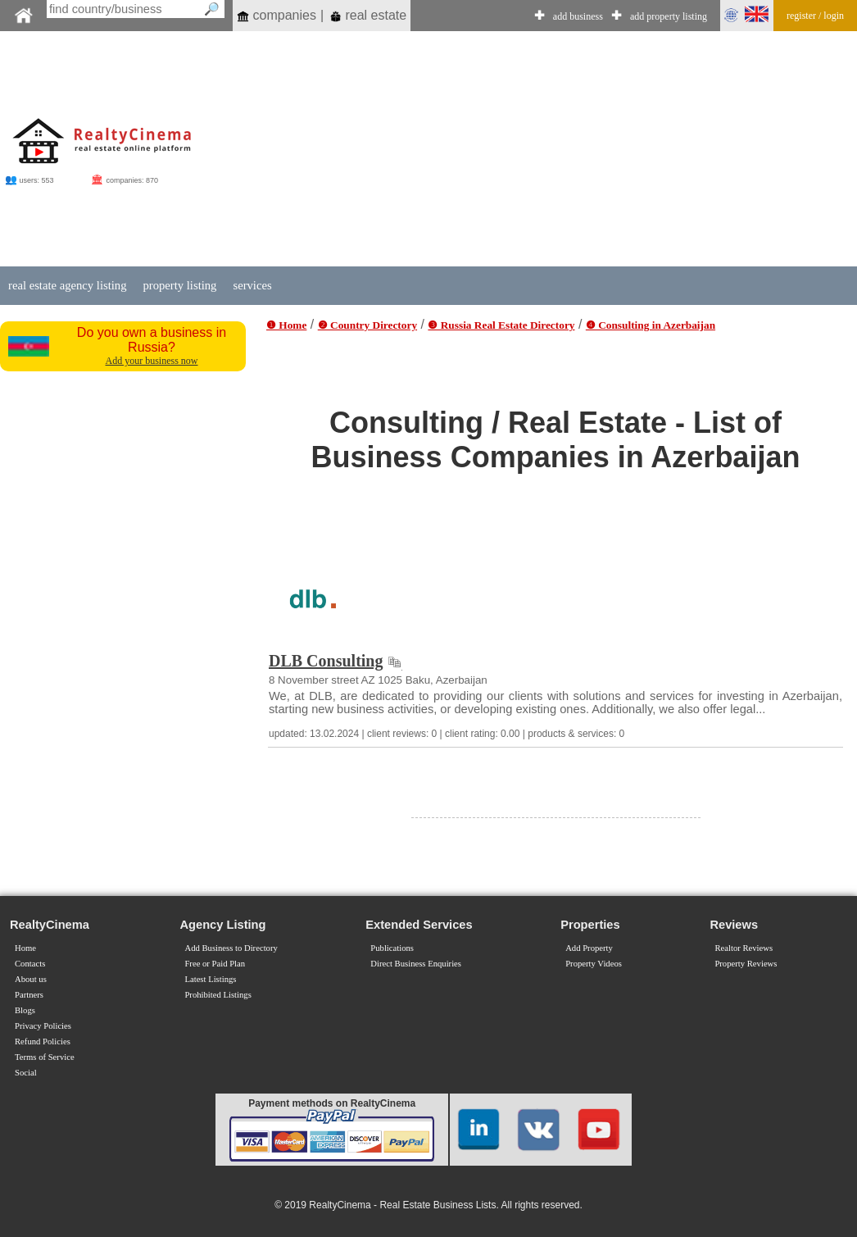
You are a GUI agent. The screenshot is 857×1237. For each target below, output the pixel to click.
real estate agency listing (67, 285)
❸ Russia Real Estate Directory (501, 325)
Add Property (589, 948)
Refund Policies (42, 1041)
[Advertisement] (528, 149)
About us (31, 979)
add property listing (668, 16)
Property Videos (593, 963)
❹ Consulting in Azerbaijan (650, 325)
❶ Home (286, 325)
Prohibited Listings (217, 994)
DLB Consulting (326, 661)
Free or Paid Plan (214, 963)
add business (578, 16)
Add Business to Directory (230, 948)
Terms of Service (45, 1057)
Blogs (25, 1010)
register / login (815, 15)
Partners (29, 994)
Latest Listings (210, 979)
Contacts (30, 963)
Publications (392, 948)
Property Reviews (745, 963)
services (252, 285)
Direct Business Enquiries (415, 963)
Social (26, 1072)
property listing (179, 285)
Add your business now (152, 360)
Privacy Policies (43, 1025)
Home (25, 948)
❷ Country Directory (367, 325)
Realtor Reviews (743, 948)
